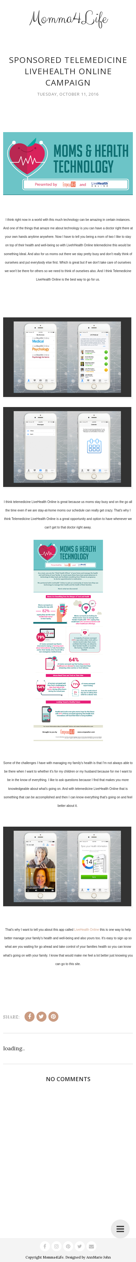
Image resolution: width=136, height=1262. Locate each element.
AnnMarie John (98, 1257)
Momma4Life (68, 18)
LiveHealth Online (86, 929)
